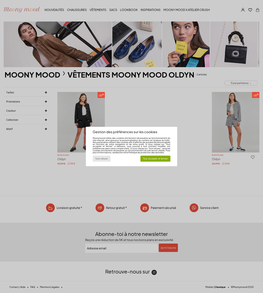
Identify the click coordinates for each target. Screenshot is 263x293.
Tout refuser (101, 158)
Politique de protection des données (146, 152)
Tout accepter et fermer (155, 158)
